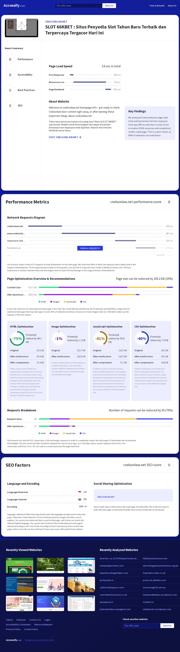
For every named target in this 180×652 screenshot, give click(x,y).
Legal (47, 619)
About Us (172, 5)
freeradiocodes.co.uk (154, 572)
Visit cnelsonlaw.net (65, 137)
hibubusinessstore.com (155, 558)
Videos (9, 619)
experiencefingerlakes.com (114, 572)
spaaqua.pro (106, 601)
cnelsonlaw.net (56, 21)
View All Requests (90, 248)
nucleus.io (148, 601)
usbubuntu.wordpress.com (157, 609)
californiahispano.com (112, 587)
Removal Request (43, 624)
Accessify (14, 5)
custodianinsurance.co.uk (113, 594)
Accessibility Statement (18, 624)
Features (21, 619)
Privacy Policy (13, 629)
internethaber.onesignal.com (115, 609)
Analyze (109, 5)
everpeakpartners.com (112, 565)
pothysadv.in (106, 580)
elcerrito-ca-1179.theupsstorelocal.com (120, 558)
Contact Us (35, 619)
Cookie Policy (31, 629)
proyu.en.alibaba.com (154, 580)
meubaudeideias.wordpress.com (160, 594)
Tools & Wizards (156, 5)
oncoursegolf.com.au (154, 587)
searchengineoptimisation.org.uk (160, 565)
